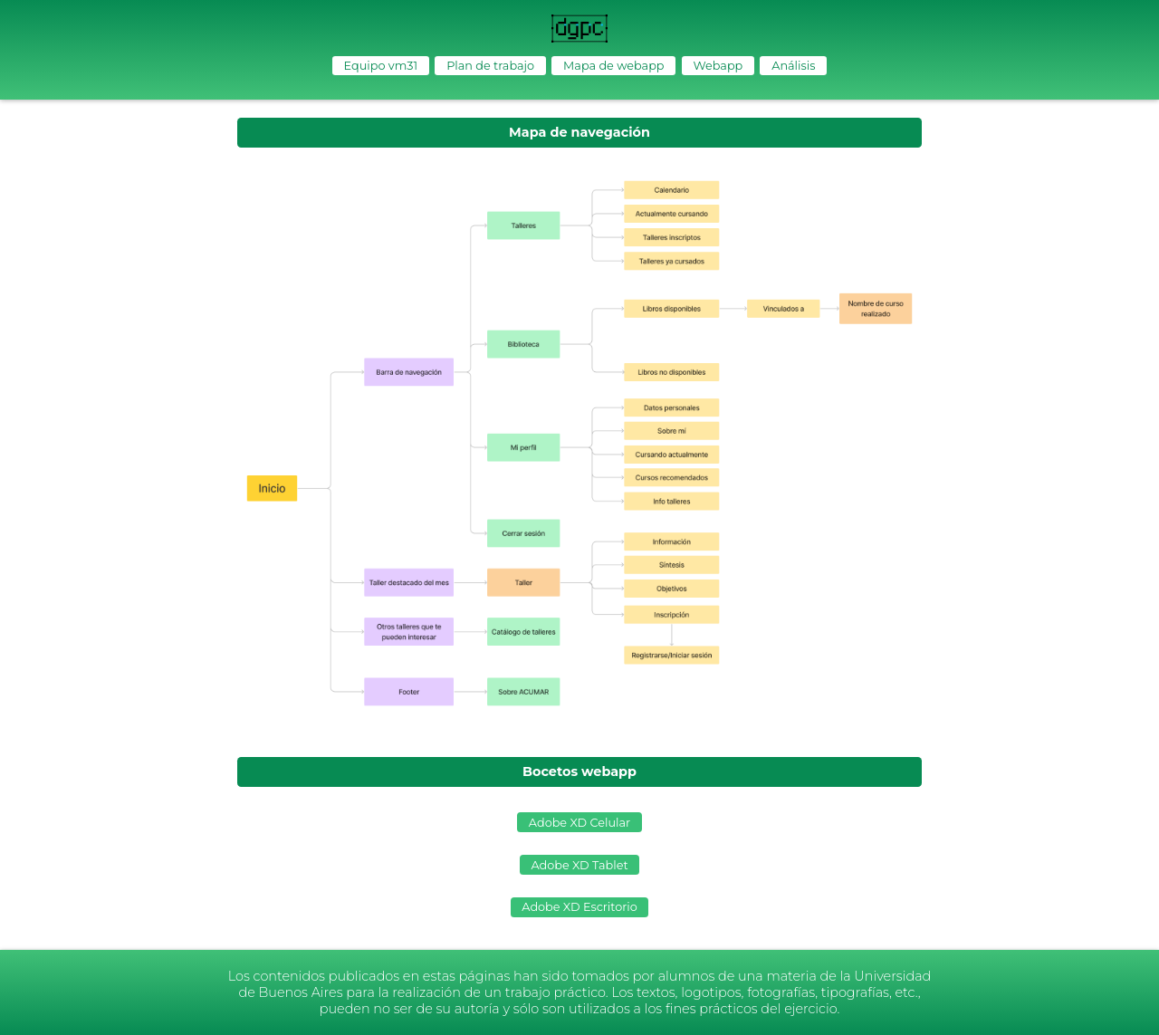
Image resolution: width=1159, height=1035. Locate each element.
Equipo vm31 (381, 65)
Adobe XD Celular (579, 822)
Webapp (717, 65)
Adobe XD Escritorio (579, 907)
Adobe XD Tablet (579, 865)
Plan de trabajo (490, 65)
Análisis (793, 65)
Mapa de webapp (613, 65)
